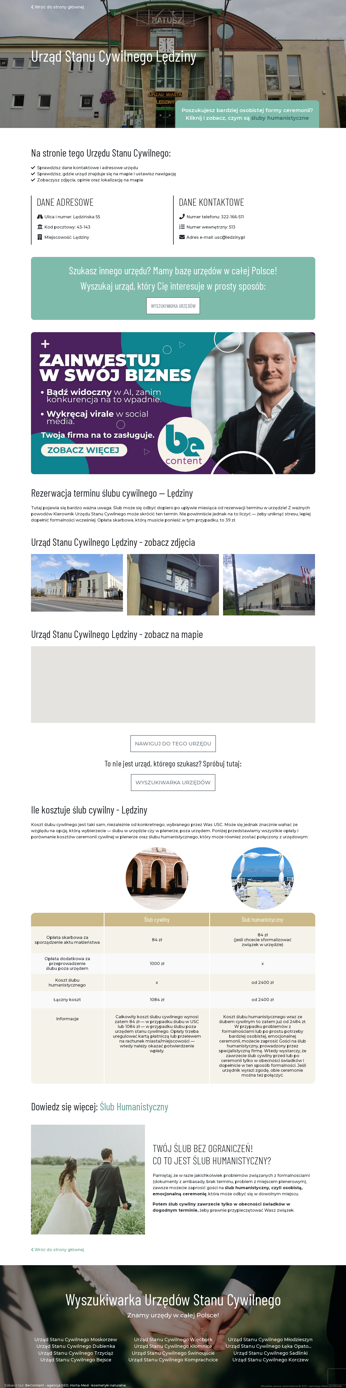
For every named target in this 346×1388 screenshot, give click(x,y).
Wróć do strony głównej (57, 7)
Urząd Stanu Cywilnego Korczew (270, 1359)
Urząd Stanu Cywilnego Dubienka (75, 1346)
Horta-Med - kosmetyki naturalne (98, 1385)
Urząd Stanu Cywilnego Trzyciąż (75, 1353)
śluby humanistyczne (280, 118)
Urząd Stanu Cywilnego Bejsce (75, 1359)
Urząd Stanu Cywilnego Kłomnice (173, 1346)
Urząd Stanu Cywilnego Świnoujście (173, 1353)
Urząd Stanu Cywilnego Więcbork (173, 1339)
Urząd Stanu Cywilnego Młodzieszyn (270, 1339)
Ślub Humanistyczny (134, 1106)
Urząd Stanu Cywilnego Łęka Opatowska (270, 1346)
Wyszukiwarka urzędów (173, 306)
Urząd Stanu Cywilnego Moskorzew (75, 1339)
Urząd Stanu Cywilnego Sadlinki (270, 1353)
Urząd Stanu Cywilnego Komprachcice (173, 1359)
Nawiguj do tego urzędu (173, 744)
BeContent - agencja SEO (46, 1385)
